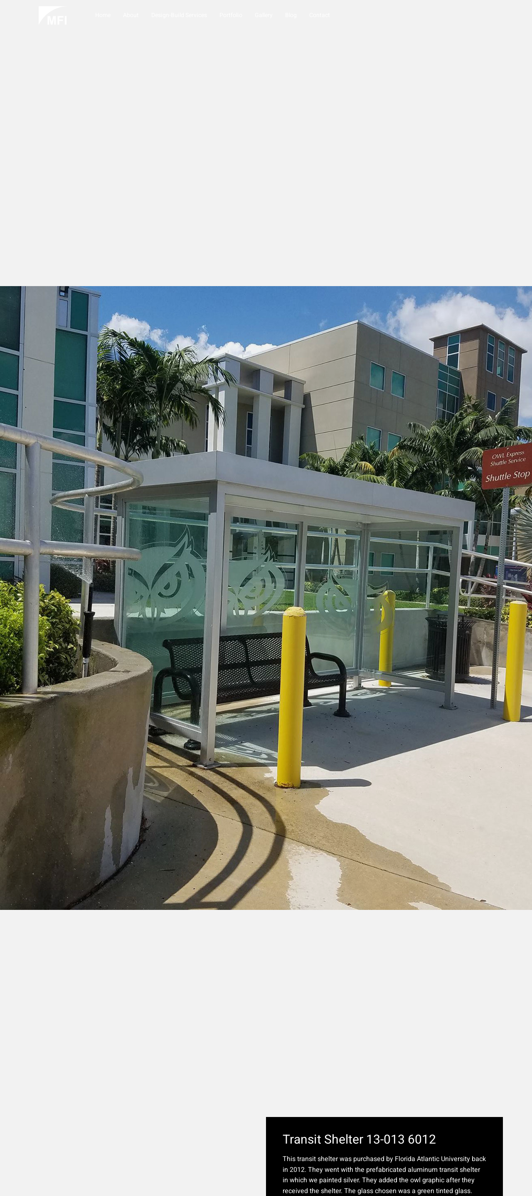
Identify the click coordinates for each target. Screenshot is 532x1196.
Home (101, 15)
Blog (290, 15)
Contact (318, 15)
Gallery (262, 15)
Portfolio (229, 15)
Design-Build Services (178, 15)
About (130, 15)
